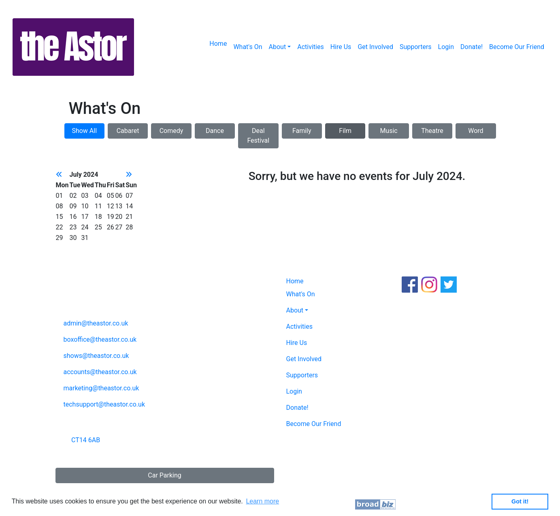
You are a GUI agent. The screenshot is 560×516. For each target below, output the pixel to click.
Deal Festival (258, 135)
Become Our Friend (516, 47)
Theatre (432, 131)
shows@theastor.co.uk (96, 356)
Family (301, 131)
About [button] (277, 47)
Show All (84, 131)
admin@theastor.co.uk (95, 323)
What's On (247, 47)
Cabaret (128, 131)
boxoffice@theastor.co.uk (99, 339)
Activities (310, 47)
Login (446, 47)
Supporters (416, 47)
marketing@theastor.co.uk (101, 388)
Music (388, 131)
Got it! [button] (519, 501)
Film (345, 131)
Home (218, 43)
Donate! (471, 47)
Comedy (171, 131)
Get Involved (375, 47)
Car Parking (164, 475)
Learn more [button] (262, 501)
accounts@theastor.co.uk (99, 372)
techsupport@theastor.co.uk (104, 404)
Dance (215, 131)
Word (475, 131)
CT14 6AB (85, 440)
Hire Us (340, 47)
